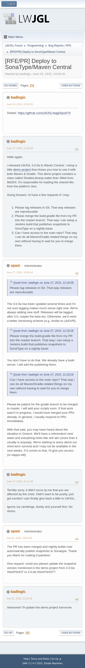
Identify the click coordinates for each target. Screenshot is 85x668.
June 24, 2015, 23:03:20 (20, 104)
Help (26, 658)
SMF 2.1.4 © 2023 (32, 663)
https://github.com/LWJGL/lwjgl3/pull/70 (44, 113)
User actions (70, 85)
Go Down (10, 85)
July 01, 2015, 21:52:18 (19, 598)
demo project (22, 169)
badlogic (18, 97)
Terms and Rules (40, 658)
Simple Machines (53, 663)
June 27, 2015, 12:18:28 (20, 148)
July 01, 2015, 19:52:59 (19, 538)
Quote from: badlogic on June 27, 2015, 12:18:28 (43, 282)
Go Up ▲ (56, 658)
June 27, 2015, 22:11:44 (20, 481)
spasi (15, 265)
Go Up (8, 632)
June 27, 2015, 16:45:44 (20, 272)
